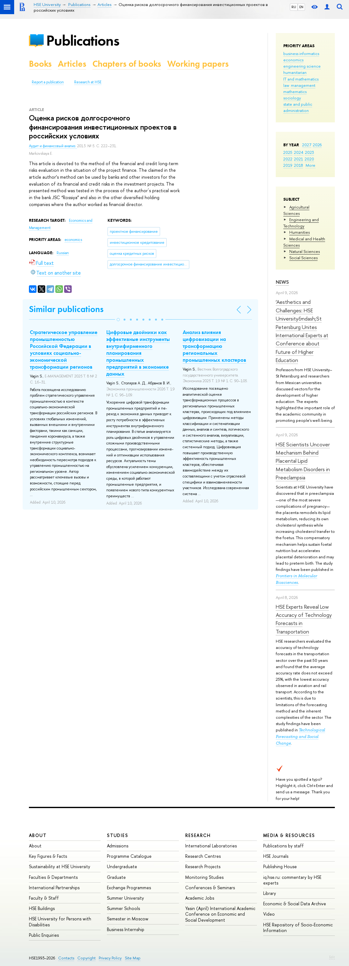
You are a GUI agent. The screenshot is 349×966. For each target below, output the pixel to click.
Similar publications (66, 309)
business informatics (301, 53)
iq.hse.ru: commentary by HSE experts (292, 880)
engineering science (302, 66)
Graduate (116, 877)
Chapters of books (126, 63)
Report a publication (48, 82)
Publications (82, 40)
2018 (298, 165)
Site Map (133, 958)
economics (293, 60)
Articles (72, 63)
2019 (287, 165)
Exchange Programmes (129, 888)
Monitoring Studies (204, 877)
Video (269, 914)
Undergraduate (122, 866)
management (303, 85)
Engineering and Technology (301, 223)
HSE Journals (275, 856)
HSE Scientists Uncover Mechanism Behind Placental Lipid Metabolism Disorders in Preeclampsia (303, 461)
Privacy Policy (110, 958)
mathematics (295, 91)
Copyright (86, 958)
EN (301, 7)
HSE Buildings (42, 908)
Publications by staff (283, 846)
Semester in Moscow (127, 919)
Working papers (198, 63)
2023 (309, 152)
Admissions (117, 846)
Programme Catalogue (129, 856)
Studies (117, 835)
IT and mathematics (301, 79)
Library (269, 893)
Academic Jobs (199, 898)
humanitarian (295, 72)
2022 (287, 159)
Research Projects (202, 866)
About (38, 835)
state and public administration (297, 107)
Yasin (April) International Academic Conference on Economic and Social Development (220, 914)
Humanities (299, 232)
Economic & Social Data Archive (294, 904)
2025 (287, 152)
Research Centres (203, 856)
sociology (292, 98)
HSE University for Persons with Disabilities (60, 921)
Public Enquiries (44, 935)
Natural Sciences (304, 251)
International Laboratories (211, 846)
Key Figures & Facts (48, 856)
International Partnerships (54, 888)
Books (40, 63)
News (282, 282)
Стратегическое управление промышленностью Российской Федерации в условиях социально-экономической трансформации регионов (63, 349)
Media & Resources (289, 835)
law (286, 85)
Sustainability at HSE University (59, 866)
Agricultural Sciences (296, 210)
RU (293, 7)
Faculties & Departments (53, 877)
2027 (306, 145)
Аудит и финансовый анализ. (53, 145)
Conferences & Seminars (210, 888)
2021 (298, 159)
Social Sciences (303, 257)
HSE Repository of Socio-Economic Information (298, 927)
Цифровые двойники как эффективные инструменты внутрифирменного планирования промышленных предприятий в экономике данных (138, 353)
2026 (317, 145)
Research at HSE (88, 82)
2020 (309, 159)
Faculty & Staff (44, 898)
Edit (332, 957)
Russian (63, 252)
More (310, 165)
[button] (118, 319)
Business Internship (125, 929)
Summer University (125, 898)
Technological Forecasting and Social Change (300, 736)
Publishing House (280, 866)
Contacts (66, 958)
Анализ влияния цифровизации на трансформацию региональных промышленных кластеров (214, 346)
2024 (298, 152)
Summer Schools (123, 908)
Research (198, 835)
